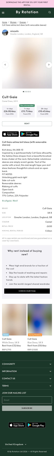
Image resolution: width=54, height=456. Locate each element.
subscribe (27, 408)
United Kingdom (14, 444)
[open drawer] (3, 12)
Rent (27, 124)
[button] (27, 364)
